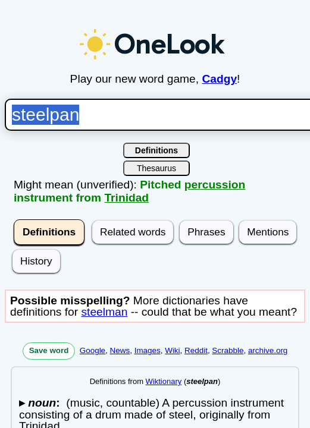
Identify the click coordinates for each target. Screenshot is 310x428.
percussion (210, 184)
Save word (44, 350)
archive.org (263, 350)
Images (143, 350)
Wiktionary (159, 381)
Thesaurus (151, 168)
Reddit (191, 350)
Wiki (167, 350)
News (115, 350)
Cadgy (214, 79)
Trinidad (121, 197)
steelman (99, 312)
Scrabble (223, 350)
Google (88, 350)
